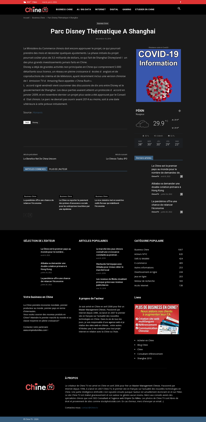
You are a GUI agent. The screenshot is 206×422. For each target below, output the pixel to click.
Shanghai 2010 (144, 358)
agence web (114, 322)
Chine (140, 349)
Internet (100, 9)
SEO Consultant (100, 398)
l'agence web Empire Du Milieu (126, 398)
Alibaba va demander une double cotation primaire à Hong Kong (166, 187)
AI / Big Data (84, 9)
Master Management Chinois (92, 310)
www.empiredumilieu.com (35, 330)
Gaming (126, 9)
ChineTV (155, 176)
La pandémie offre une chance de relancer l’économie (164, 205)
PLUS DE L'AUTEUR (58, 169)
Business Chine (64, 9)
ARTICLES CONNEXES (35, 169)
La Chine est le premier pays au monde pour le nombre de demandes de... (166, 169)
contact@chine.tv (89, 407)
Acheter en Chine (145, 340)
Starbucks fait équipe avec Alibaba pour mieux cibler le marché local (109, 267)
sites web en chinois (99, 325)
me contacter (100, 328)
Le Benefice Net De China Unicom (39, 158)
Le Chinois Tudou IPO (116, 158)
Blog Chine (142, 344)
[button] (179, 8)
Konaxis (38, 112)
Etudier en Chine (144, 9)
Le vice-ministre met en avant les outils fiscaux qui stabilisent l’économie (109, 203)
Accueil (26, 17)
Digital (114, 9)
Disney (35, 122)
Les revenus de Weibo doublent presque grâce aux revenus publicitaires (111, 282)
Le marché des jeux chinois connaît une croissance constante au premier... (109, 252)
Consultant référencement (150, 353)
